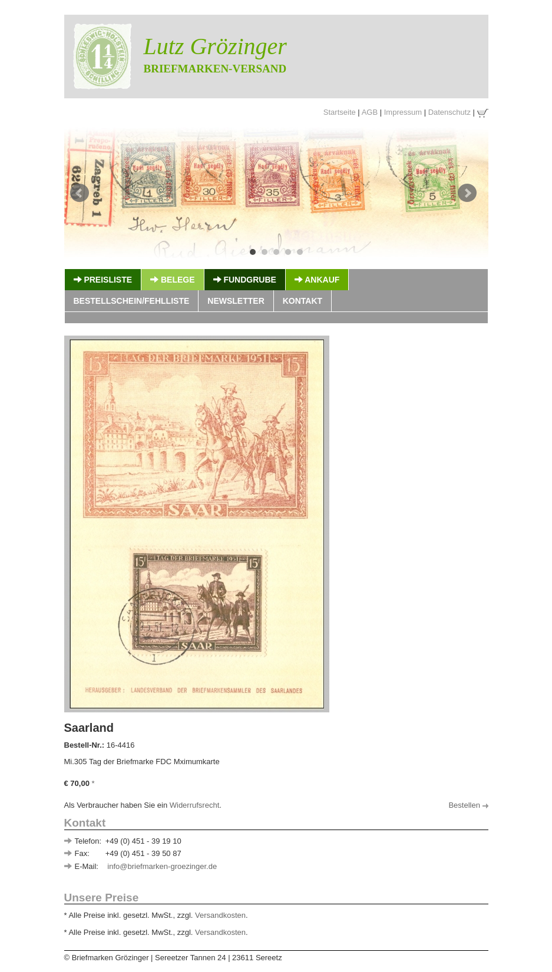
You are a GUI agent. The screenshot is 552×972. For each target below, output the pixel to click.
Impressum (403, 112)
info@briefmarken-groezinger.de (162, 866)
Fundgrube (244, 279)
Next (467, 193)
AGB (370, 112)
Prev (79, 193)
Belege (172, 279)
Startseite (339, 112)
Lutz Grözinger (215, 46)
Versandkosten (220, 915)
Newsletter (235, 301)
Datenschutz (449, 112)
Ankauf (317, 279)
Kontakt (302, 301)
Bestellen (468, 805)
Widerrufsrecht (195, 805)
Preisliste (103, 279)
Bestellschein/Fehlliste (132, 301)
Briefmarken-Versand (215, 68)
